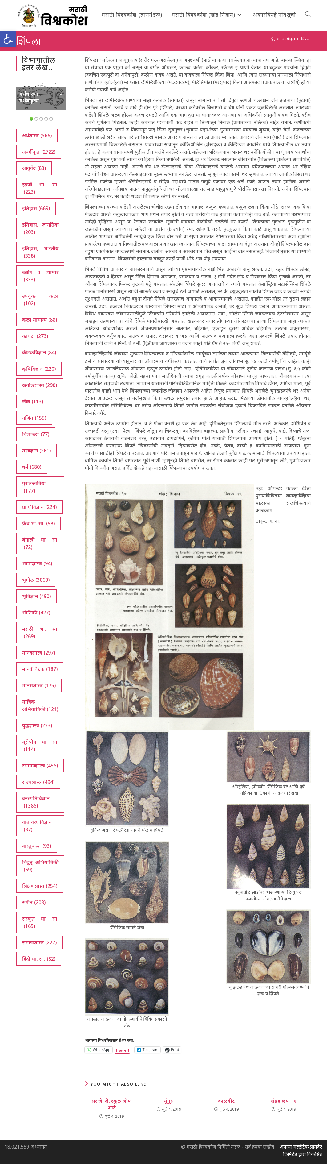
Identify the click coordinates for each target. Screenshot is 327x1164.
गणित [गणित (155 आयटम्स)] (34, 418)
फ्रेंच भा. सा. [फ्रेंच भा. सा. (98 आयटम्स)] (38, 523)
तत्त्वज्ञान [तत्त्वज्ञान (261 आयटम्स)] (36, 450)
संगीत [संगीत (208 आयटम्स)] (34, 902)
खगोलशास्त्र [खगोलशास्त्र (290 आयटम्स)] (39, 385)
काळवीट (226, 1100)
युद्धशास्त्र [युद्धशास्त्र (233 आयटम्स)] (37, 725)
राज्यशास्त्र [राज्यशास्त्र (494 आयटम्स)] (38, 782)
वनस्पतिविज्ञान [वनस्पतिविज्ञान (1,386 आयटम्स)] (36, 802)
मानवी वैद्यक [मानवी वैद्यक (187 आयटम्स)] (40, 669)
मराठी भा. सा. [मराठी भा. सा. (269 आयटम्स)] (40, 633)
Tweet (122, 1049)
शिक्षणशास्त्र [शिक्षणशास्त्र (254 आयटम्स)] (39, 886)
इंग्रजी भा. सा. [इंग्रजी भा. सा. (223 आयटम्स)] (40, 188)
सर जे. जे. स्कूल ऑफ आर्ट (111, 1104)
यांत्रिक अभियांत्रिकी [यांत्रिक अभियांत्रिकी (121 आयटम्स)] (40, 705)
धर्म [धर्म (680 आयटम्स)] (31, 467)
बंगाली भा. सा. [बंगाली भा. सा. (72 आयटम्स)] (40, 543)
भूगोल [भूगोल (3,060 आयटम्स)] (36, 580)
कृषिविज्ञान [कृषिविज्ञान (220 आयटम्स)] (39, 368)
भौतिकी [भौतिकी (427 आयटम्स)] (36, 612)
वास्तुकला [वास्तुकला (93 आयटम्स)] (36, 846)
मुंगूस (169, 1100)
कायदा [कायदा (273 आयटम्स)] (35, 336)
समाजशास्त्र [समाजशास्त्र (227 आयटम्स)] (39, 942)
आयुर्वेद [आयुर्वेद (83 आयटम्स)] (34, 168)
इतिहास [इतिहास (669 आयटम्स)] (36, 208)
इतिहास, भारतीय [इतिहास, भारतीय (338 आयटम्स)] (40, 252)
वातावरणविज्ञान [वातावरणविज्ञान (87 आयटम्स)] (37, 826)
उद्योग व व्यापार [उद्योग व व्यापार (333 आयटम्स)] (40, 276)
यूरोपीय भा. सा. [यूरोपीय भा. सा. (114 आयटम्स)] (40, 745)
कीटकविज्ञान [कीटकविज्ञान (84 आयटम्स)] (39, 352)
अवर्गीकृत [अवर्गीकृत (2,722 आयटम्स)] (38, 152)
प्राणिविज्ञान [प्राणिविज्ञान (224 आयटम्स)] (39, 507)
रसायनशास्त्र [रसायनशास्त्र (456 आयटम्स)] (40, 765)
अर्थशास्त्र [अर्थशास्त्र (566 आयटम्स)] (37, 135)
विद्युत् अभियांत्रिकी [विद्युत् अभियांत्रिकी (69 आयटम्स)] (40, 866)
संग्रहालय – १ (284, 1100)
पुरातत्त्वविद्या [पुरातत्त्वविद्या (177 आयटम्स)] (34, 487)
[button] (8, 39)
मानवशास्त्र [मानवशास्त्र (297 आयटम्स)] (38, 652)
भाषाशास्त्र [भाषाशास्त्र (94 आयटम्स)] (37, 563)
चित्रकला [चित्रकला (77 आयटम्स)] (35, 434)
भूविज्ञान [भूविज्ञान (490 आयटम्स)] (36, 596)
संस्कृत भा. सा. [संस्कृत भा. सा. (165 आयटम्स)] (40, 922)
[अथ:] (273, 39)
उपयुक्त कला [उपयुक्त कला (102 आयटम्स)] (40, 300)
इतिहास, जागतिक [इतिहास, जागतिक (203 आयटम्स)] (40, 228)
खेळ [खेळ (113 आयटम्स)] (32, 401)
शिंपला (306, 39)
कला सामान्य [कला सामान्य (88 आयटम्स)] (39, 319)
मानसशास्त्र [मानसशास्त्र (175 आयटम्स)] (39, 685)
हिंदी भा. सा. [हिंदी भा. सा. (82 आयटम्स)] (38, 958)
